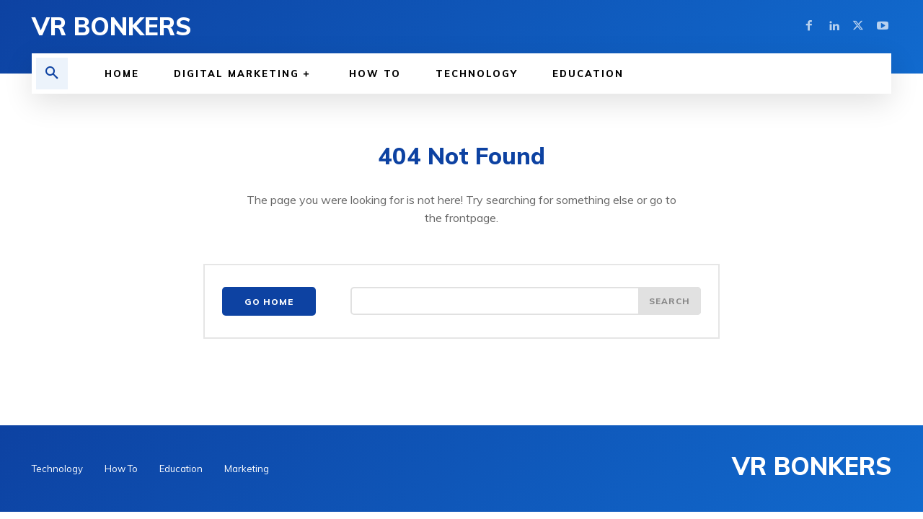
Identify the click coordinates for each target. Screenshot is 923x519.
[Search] (669, 303)
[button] (52, 73)
